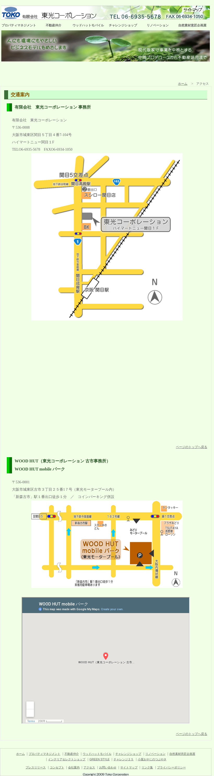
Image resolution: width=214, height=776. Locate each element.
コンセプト (57, 767)
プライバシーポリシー (171, 767)
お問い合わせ (107, 767)
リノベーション (158, 25)
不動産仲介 (53, 25)
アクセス (89, 767)
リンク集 (147, 767)
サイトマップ (129, 767)
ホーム (182, 84)
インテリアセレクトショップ (66, 759)
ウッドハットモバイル (88, 25)
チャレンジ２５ (124, 759)
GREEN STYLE (100, 759)
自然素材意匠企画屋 (192, 25)
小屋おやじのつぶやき (152, 759)
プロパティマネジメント (19, 25)
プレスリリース (36, 767)
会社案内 (74, 767)
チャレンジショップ (123, 25)
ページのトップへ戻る (191, 447)
